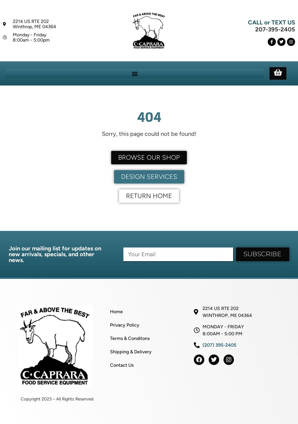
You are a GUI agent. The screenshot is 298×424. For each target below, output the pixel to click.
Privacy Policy (124, 325)
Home (116, 311)
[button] (134, 73)
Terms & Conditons (130, 338)
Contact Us (122, 365)
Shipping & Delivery (131, 351)
